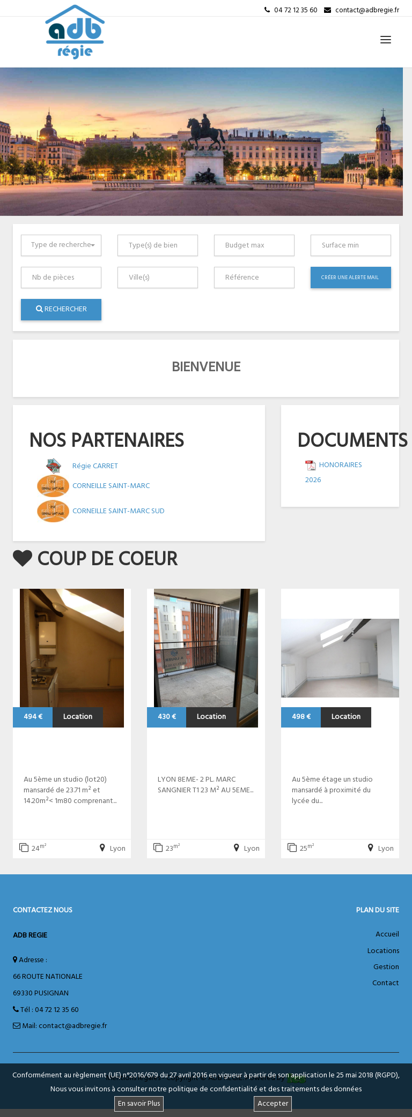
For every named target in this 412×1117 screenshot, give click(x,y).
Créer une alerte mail (350, 278)
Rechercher (61, 309)
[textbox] (159, 245)
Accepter (273, 1104)
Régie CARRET (95, 466)
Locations (383, 951)
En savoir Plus (139, 1104)
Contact (385, 983)
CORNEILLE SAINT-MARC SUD (118, 511)
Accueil (387, 934)
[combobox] (61, 245)
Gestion (386, 967)
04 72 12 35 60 (57, 1010)
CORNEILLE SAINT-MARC (111, 486)
